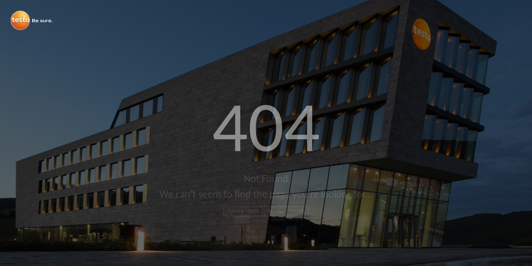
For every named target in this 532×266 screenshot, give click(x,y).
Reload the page (286, 211)
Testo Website (243, 211)
